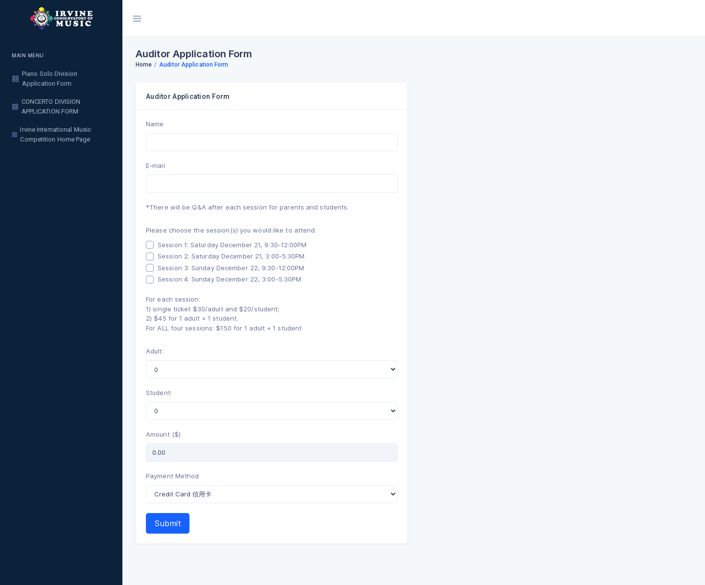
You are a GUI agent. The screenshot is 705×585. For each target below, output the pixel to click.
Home (144, 64)
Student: (159, 393)
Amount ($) (163, 434)
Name (155, 124)
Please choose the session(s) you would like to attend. (231, 230)
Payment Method (172, 476)
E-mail (155, 165)
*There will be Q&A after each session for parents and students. (247, 207)
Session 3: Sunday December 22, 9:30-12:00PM (231, 268)
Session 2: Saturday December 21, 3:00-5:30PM (231, 256)
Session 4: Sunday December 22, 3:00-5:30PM (229, 279)
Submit (167, 523)
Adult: (155, 351)
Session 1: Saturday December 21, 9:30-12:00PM (232, 245)
